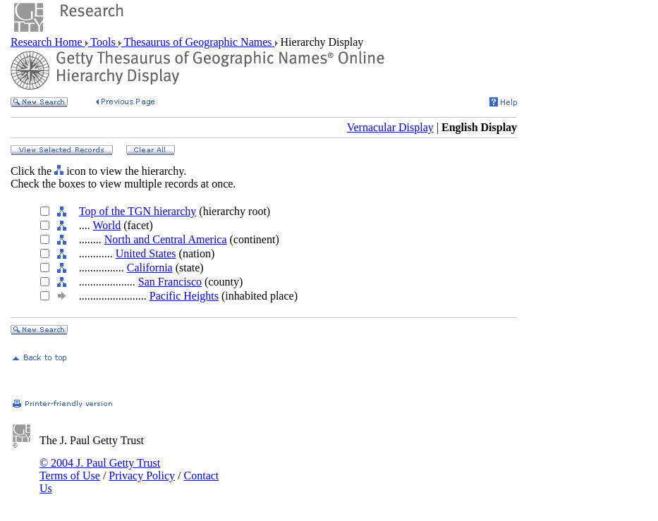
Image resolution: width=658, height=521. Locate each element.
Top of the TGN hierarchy (138, 211)
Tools (103, 42)
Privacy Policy (142, 476)
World (107, 225)
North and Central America (165, 239)
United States (146, 253)
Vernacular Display (390, 127)
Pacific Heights (184, 296)
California (150, 268)
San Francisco (170, 282)
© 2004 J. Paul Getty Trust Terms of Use (99, 469)
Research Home (48, 42)
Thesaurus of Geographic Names (198, 42)
